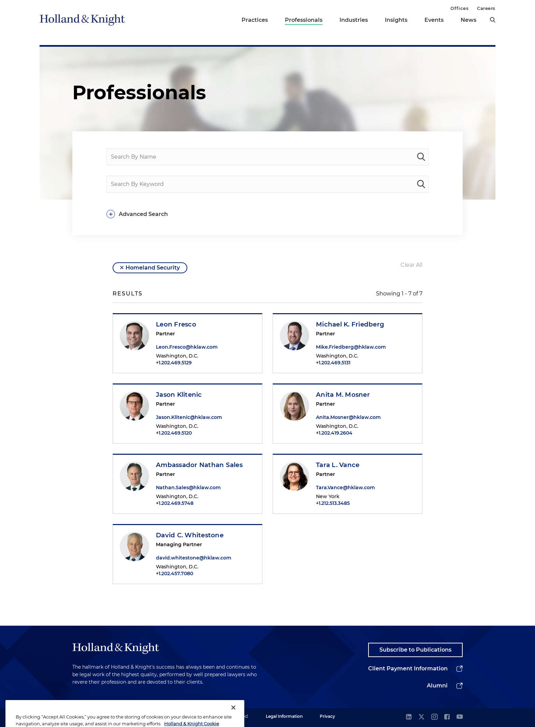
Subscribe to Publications (415, 649)
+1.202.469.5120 (174, 433)
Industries (353, 20)
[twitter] (421, 717)
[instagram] (434, 717)
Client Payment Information (408, 668)
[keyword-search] (421, 184)
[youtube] (460, 717)
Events (434, 20)
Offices (459, 8)
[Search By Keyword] (267, 184)
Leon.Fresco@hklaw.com (187, 347)
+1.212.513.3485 (333, 503)
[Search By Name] (267, 156)
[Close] (233, 716)
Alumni (437, 685)
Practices (255, 20)
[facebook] (447, 717)
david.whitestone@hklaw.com (193, 558)
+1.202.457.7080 (174, 573)
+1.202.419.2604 (334, 433)
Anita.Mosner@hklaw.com (348, 417)
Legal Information (284, 716)
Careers (486, 8)
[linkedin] (408, 717)
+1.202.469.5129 (174, 363)
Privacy (327, 716)
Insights (396, 20)
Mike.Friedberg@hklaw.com (351, 347)
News (468, 20)
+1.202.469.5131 (333, 363)
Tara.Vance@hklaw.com (345, 487)
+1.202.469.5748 (174, 503)
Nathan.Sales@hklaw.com (188, 487)
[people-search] (421, 157)
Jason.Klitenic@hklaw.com (189, 417)
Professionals (303, 20)
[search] (492, 20)
